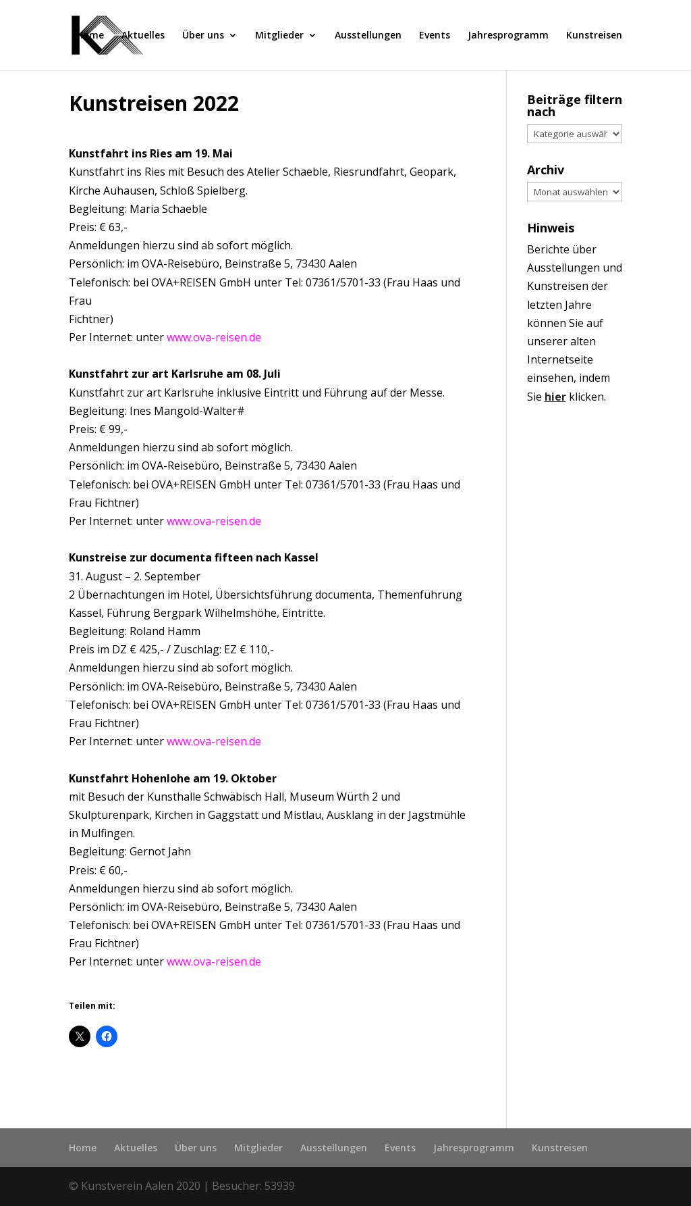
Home (90, 35)
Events (434, 35)
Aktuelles (143, 35)
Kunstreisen (594, 35)
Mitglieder (279, 35)
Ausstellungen (368, 35)
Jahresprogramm (508, 35)
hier (555, 396)
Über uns (203, 35)
